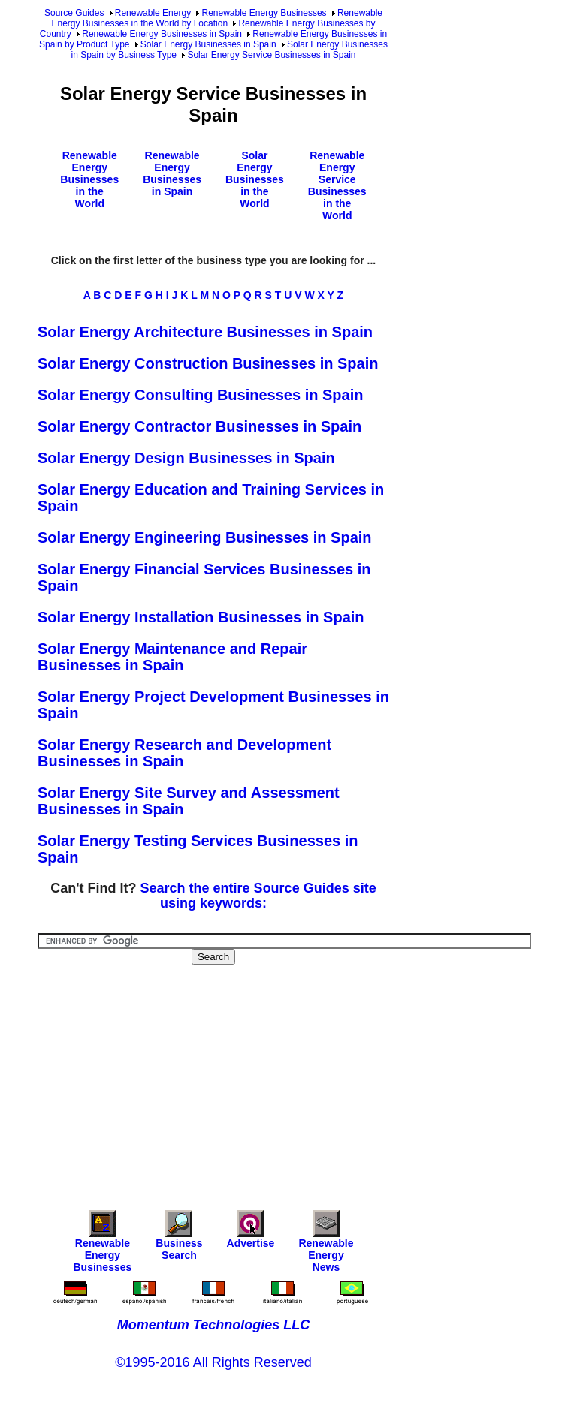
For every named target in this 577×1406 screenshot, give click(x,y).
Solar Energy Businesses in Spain (208, 44)
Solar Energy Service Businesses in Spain (271, 55)
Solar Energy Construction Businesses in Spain (208, 363)
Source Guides (74, 13)
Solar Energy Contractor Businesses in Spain (199, 426)
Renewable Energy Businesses (263, 13)
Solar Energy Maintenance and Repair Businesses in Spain (172, 656)
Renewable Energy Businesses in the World (89, 179)
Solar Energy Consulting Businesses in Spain (200, 395)
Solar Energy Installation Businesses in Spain (201, 617)
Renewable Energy (153, 13)
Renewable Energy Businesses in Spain (162, 34)
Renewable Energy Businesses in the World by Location (216, 18)
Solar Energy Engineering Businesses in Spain (205, 537)
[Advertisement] (307, 1077)
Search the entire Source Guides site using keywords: (258, 896)
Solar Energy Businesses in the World (254, 179)
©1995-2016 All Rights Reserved (213, 1362)
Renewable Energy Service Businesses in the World (337, 185)
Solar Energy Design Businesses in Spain (186, 458)
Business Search (179, 1239)
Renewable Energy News (325, 1245)
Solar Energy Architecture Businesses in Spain (205, 332)
